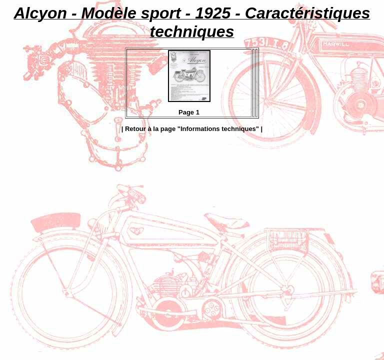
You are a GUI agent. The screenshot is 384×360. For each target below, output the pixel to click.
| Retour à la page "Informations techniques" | (192, 128)
